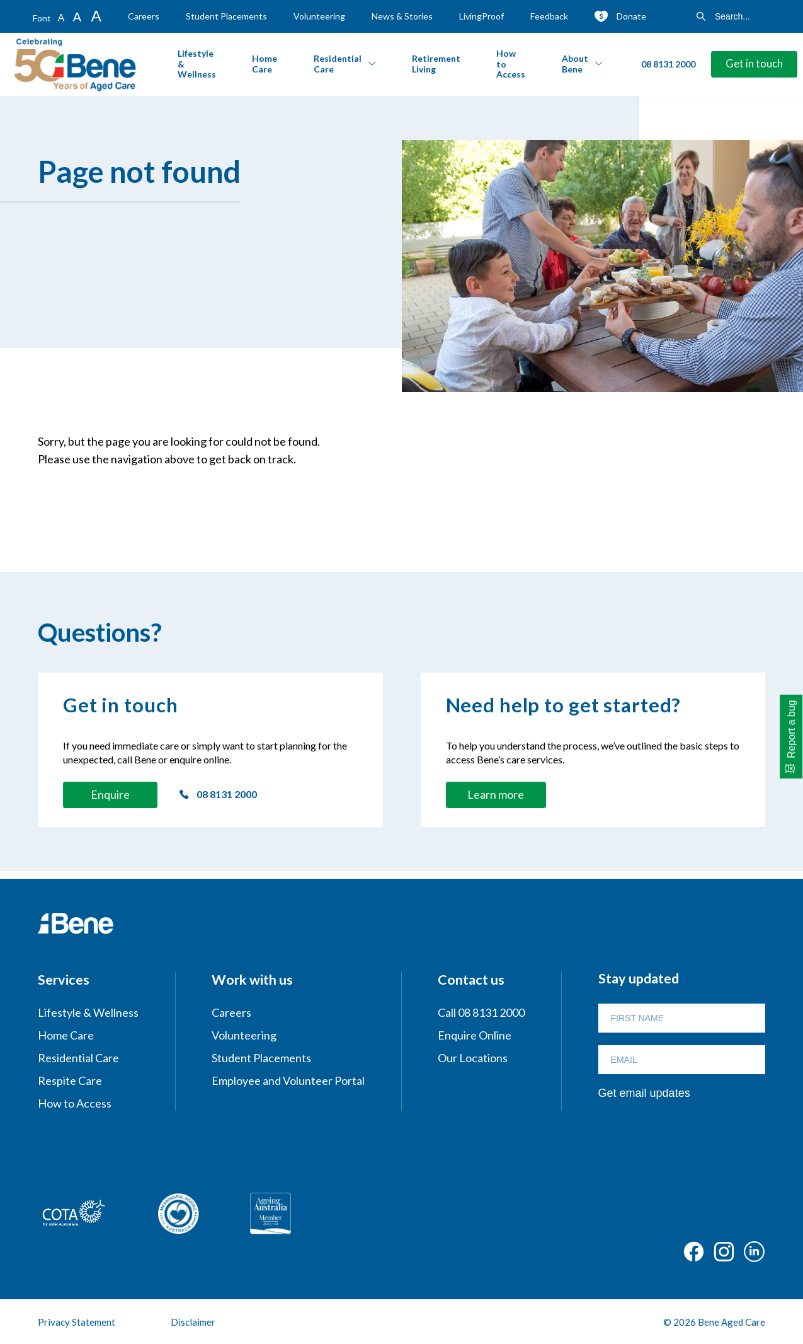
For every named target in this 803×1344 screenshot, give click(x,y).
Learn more (495, 794)
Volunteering (319, 16)
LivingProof (481, 16)
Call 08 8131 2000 (481, 1012)
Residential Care (338, 63)
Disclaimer (193, 1322)
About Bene (575, 63)
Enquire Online (474, 1035)
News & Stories (402, 16)
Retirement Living (436, 63)
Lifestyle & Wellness (197, 64)
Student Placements (226, 16)
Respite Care (70, 1080)
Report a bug (792, 729)
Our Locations (473, 1058)
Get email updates (644, 1093)
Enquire (110, 794)
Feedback (549, 16)
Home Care (264, 63)
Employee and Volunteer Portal (288, 1080)
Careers (143, 16)
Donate (631, 16)
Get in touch (754, 63)
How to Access (510, 64)
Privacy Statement (76, 1322)
